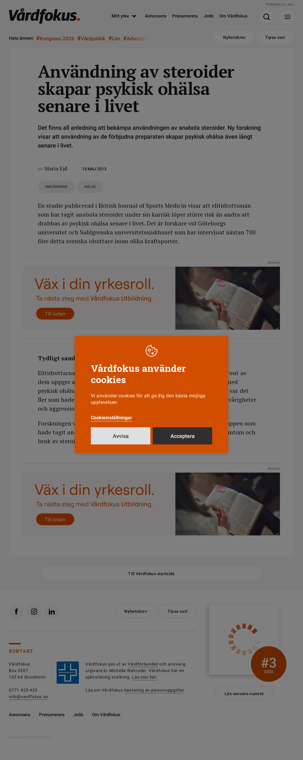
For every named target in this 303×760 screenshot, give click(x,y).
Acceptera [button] (182, 436)
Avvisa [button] (121, 436)
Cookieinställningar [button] (111, 417)
